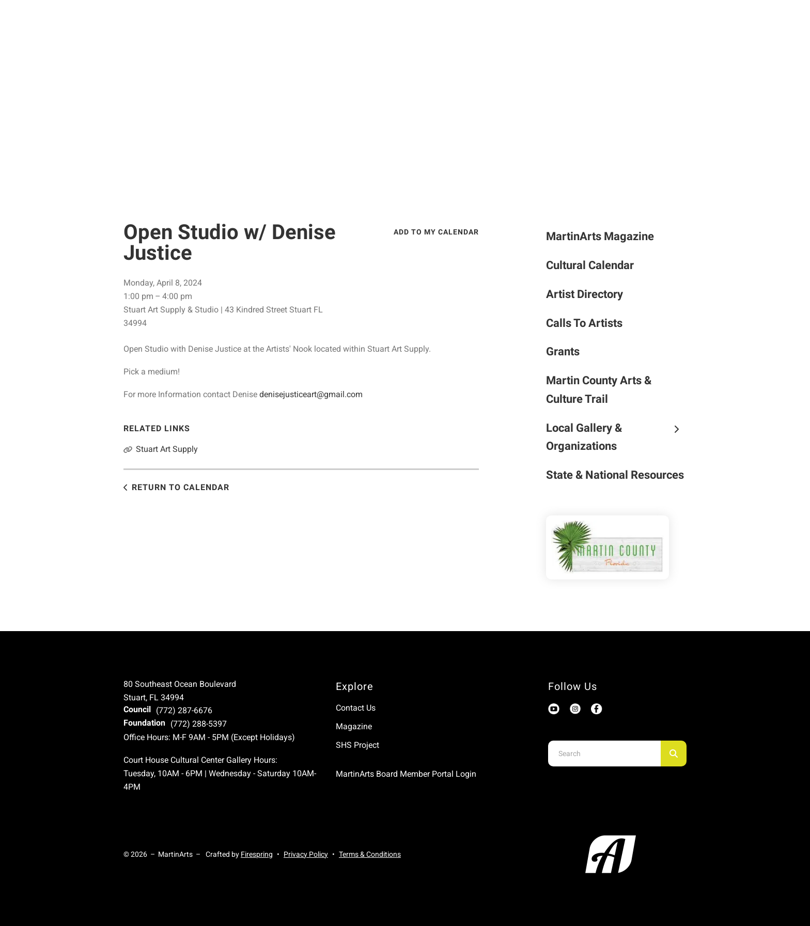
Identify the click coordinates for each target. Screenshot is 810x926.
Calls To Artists (584, 323)
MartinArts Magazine (600, 236)
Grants (563, 351)
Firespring (257, 854)
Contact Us (356, 708)
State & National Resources (615, 474)
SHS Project (357, 745)
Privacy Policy (306, 854)
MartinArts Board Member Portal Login (406, 774)
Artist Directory (584, 294)
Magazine (354, 726)
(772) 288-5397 (198, 724)
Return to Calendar (180, 487)
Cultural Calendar (590, 265)
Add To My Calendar (436, 232)
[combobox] (604, 753)
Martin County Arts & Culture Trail (598, 389)
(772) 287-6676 (184, 710)
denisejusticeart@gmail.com (311, 394)
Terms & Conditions (370, 854)
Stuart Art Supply (167, 449)
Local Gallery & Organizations (616, 437)
